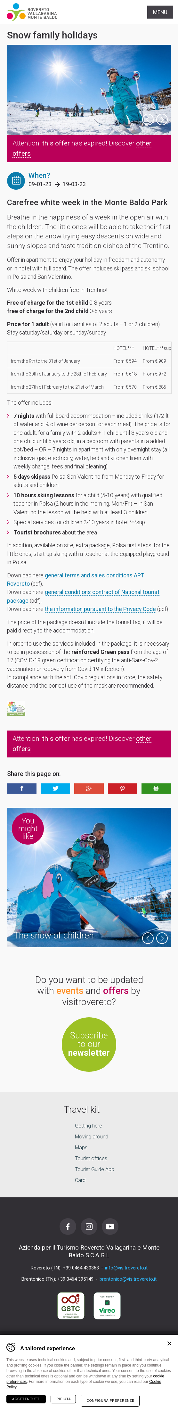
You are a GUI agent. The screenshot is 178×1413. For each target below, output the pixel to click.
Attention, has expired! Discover (81, 148)
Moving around (91, 1137)
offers (116, 990)
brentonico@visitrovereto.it (128, 1279)
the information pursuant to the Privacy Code (100, 609)
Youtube (110, 1226)
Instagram (89, 1226)
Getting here (88, 1126)
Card (80, 1181)
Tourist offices (91, 1159)
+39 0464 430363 (81, 1268)
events (70, 990)
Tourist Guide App (94, 1170)
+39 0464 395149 (75, 1279)
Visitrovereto (32, 12)
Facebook (68, 1226)
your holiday (89, 1401)
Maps (81, 1148)
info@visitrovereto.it (126, 1268)
